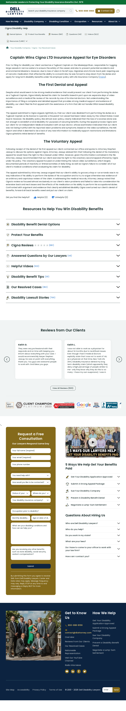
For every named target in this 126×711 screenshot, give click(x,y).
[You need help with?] (31, 480)
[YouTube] (67, 682)
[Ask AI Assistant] (118, 11)
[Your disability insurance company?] (31, 508)
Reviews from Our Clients (77, 652)
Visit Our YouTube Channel (73, 670)
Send (116, 700)
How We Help (14, 21)
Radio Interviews (73, 675)
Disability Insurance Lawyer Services (15, 11)
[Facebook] (79, 682)
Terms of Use (55, 700)
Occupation (81, 21)
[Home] (7, 48)
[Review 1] (38, 359)
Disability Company (35, 21)
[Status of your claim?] (20, 500)
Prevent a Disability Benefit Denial (106, 655)
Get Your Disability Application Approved (103, 633)
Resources (99, 21)
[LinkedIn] (73, 682)
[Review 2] (87, 360)
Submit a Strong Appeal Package (104, 640)
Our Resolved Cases (47, 48)
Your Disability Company (20, 48)
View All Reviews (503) (63, 388)
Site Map (10, 700)
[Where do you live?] (41, 500)
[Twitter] (85, 682)
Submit (30, 576)
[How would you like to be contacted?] (31, 488)
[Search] (70, 11)
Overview (69, 647)
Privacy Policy (39, 700)
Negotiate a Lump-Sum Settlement (104, 662)
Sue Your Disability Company (101, 647)
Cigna (34, 48)
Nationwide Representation (72, 662)
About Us (114, 21)
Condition (60, 21)
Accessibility (23, 700)
